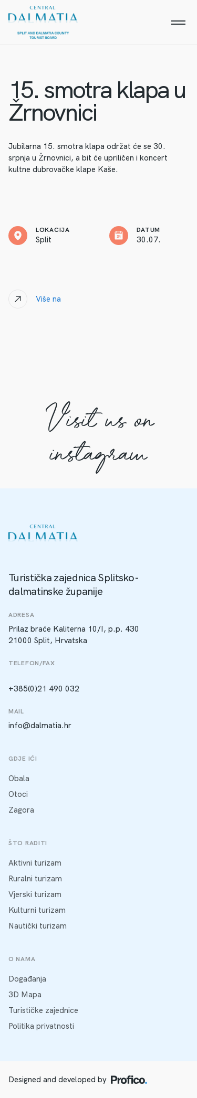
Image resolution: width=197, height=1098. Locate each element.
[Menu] (178, 22)
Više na (48, 299)
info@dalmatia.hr (39, 725)
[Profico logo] (129, 1079)
